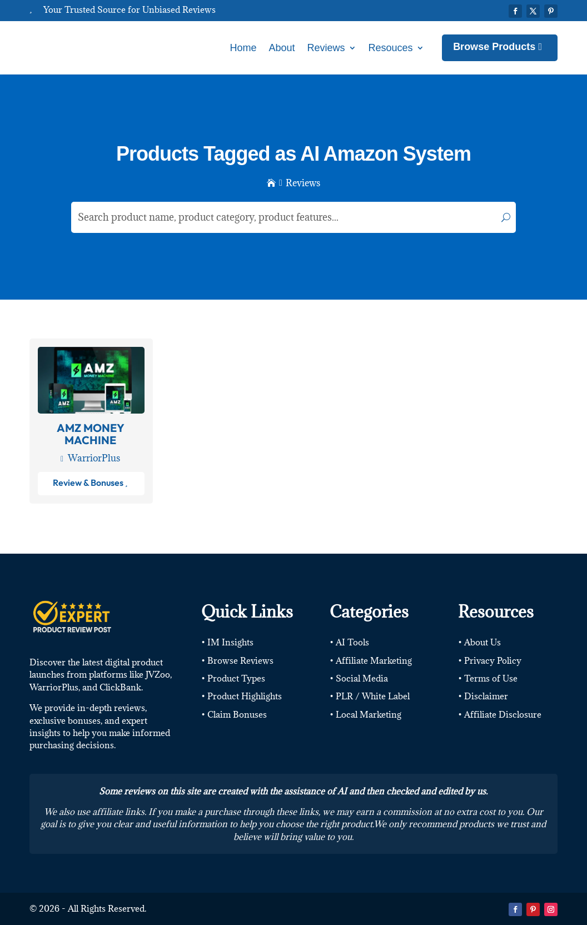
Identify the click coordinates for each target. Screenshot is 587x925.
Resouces (391, 47)
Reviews (326, 47)
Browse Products (494, 46)
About (281, 47)
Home (243, 47)
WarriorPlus (94, 458)
